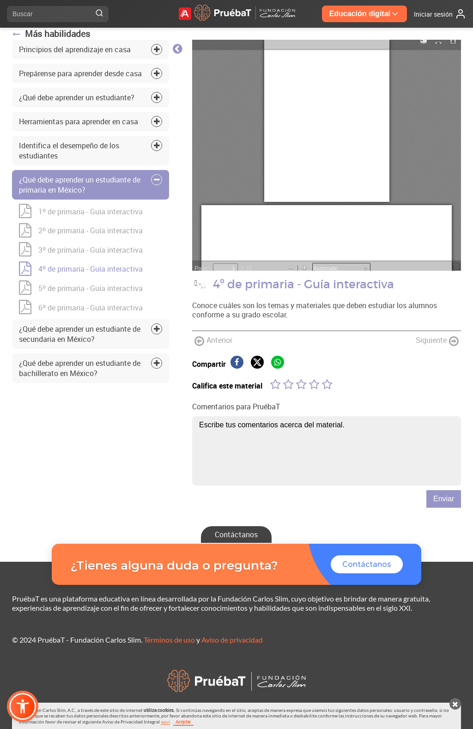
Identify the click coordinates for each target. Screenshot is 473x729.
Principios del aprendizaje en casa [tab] (75, 49)
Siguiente (437, 340)
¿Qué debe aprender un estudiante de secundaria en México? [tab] (79, 334)
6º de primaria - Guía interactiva (81, 307)
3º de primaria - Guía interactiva (81, 250)
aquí (165, 721)
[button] (22, 706)
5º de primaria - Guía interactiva (81, 288)
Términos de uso (169, 639)
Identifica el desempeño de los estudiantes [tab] (69, 150)
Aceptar (183, 721)
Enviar (443, 499)
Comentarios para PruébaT (236, 406)
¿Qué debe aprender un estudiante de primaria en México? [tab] (79, 185)
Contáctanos (236, 534)
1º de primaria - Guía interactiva (81, 211)
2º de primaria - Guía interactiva (81, 231)
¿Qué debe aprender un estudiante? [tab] (76, 97)
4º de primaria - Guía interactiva (81, 269)
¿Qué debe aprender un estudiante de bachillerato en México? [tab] (79, 368)
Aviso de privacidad (232, 639)
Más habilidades (51, 34)
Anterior (213, 340)
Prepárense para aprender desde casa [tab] (80, 73)
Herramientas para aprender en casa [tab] (78, 121)
